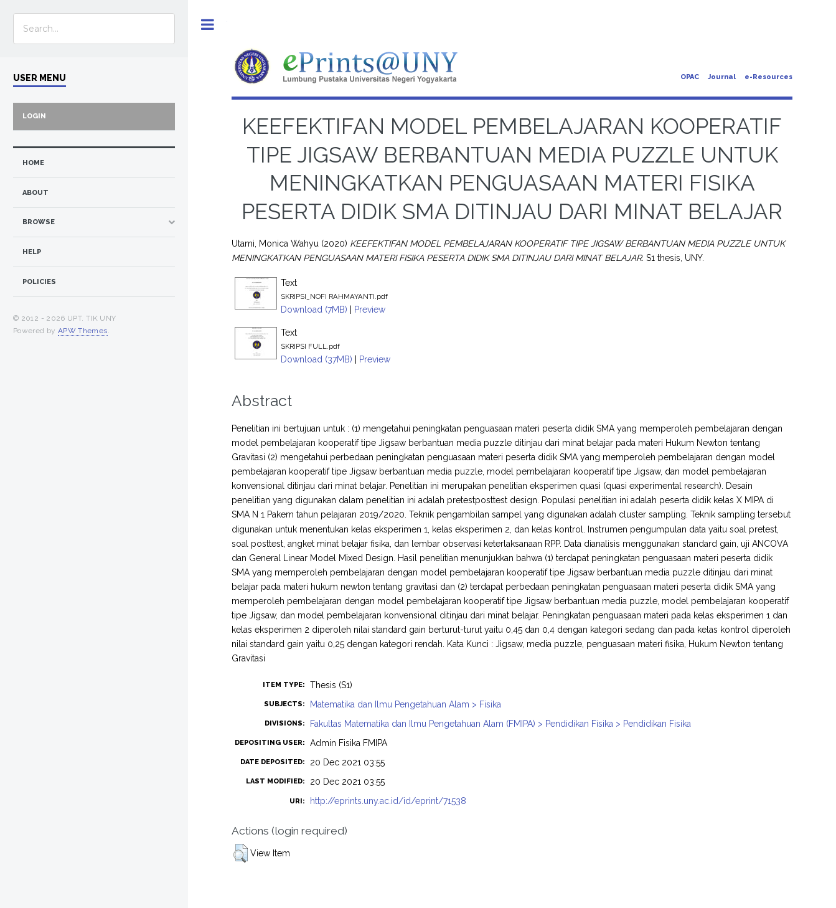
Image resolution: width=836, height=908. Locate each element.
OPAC (689, 77)
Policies (39, 282)
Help (31, 252)
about (35, 193)
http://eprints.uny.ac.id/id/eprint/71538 (388, 801)
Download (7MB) (314, 309)
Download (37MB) (316, 359)
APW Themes (83, 330)
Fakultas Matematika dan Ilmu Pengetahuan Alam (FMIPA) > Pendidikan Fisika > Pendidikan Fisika (500, 724)
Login (34, 116)
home (33, 163)
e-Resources (768, 77)
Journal (722, 77)
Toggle (207, 24)
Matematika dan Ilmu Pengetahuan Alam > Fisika (405, 704)
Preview (369, 309)
